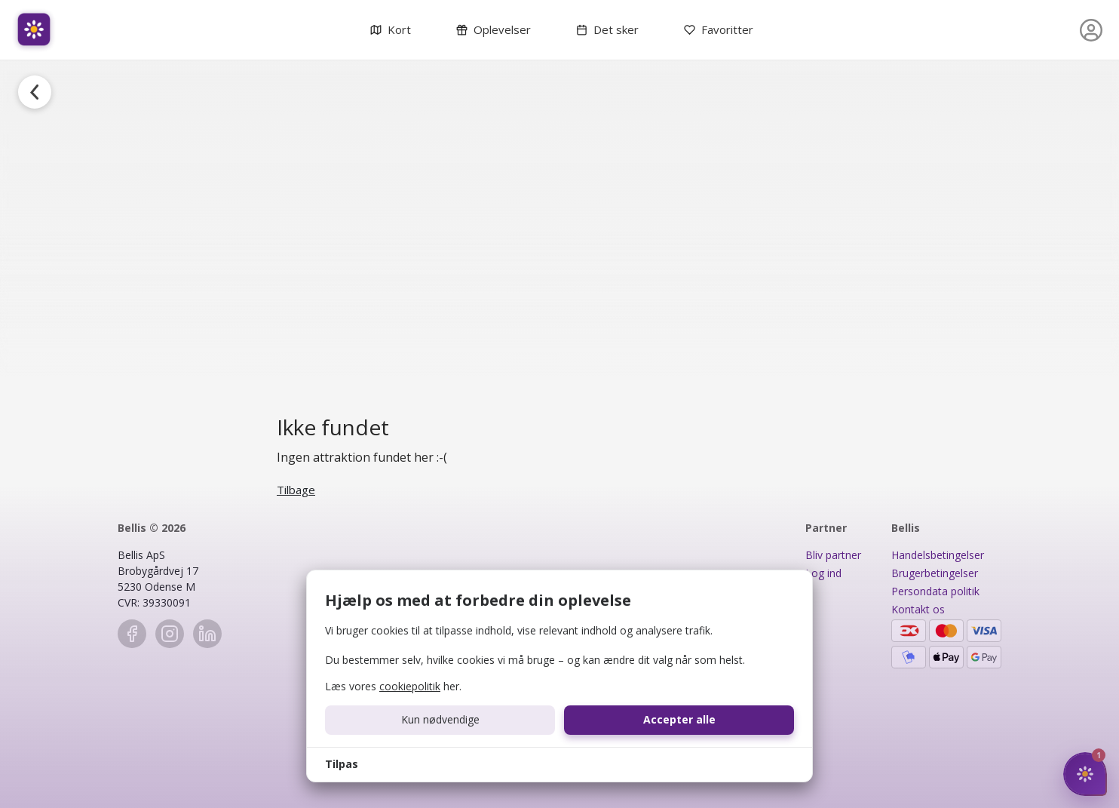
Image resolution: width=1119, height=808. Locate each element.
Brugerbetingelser (934, 573)
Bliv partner (833, 555)
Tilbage (296, 489)
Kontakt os (918, 609)
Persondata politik (935, 591)
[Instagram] (169, 633)
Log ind (823, 573)
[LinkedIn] (207, 633)
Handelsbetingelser (937, 555)
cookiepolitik (409, 686)
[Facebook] (132, 633)
